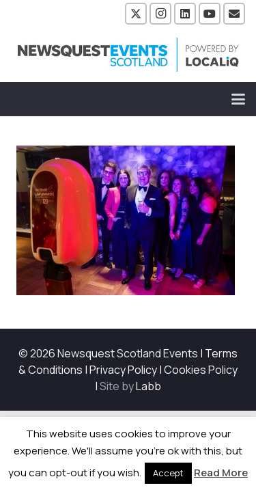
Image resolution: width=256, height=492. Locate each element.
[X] (136, 14)
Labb (148, 386)
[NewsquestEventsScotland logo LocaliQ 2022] (128, 55)
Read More (221, 472)
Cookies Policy (201, 369)
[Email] (234, 14)
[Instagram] (160, 14)
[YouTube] (210, 14)
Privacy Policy (123, 369)
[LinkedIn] (185, 14)
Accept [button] (168, 473)
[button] (238, 99)
